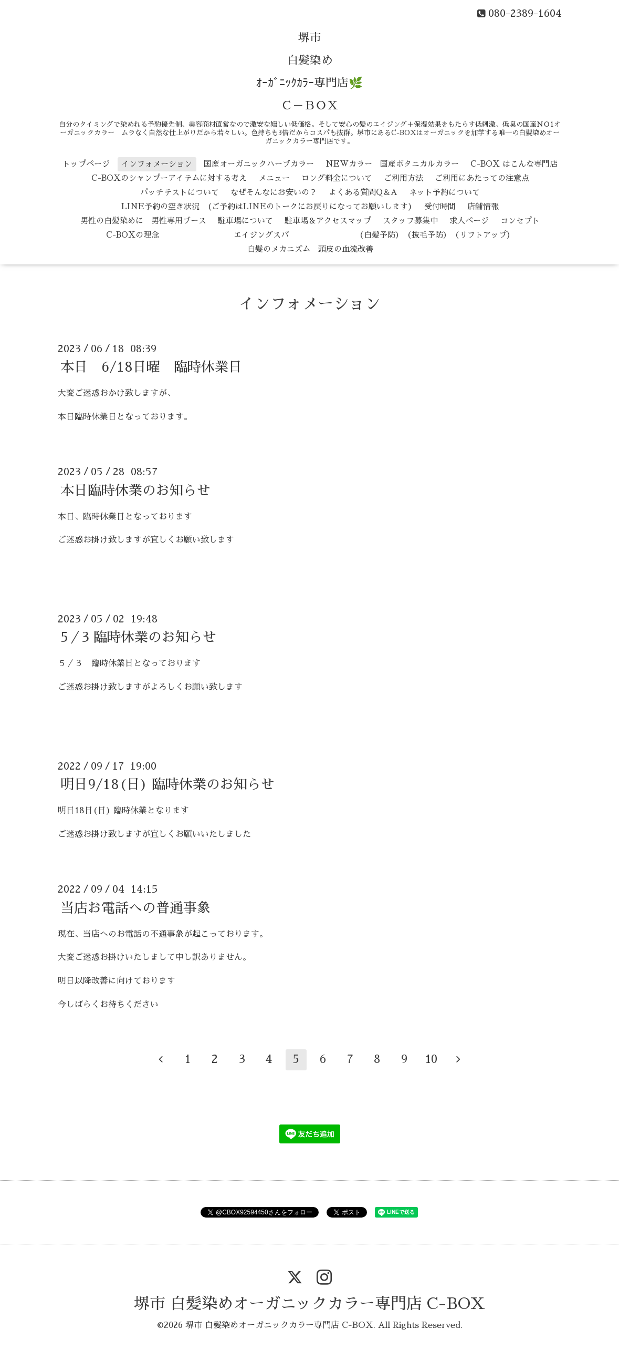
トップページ (86, 164)
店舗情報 (483, 206)
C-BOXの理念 (132, 235)
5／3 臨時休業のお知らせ (138, 637)
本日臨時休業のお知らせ (135, 490)
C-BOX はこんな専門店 (514, 164)
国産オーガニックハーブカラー (259, 164)
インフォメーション (156, 164)
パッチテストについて (179, 192)
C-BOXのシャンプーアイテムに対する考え (169, 178)
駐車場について (245, 220)
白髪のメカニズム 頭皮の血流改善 (310, 249)
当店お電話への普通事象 (135, 907)
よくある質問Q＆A (363, 192)
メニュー (274, 178)
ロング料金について (336, 178)
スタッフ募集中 (410, 220)
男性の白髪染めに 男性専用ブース (143, 220)
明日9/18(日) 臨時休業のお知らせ (167, 784)
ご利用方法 (403, 178)
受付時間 (440, 206)
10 (431, 1059)
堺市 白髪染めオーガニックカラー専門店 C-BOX (309, 1304)
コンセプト (520, 220)
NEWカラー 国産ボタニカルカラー (392, 164)
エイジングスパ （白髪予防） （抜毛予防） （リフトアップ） (343, 235)
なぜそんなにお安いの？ (273, 192)
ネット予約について (444, 192)
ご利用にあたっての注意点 (482, 178)
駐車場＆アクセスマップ (328, 220)
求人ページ (469, 220)
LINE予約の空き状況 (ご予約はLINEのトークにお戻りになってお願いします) (267, 206)
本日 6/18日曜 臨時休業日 (151, 367)
